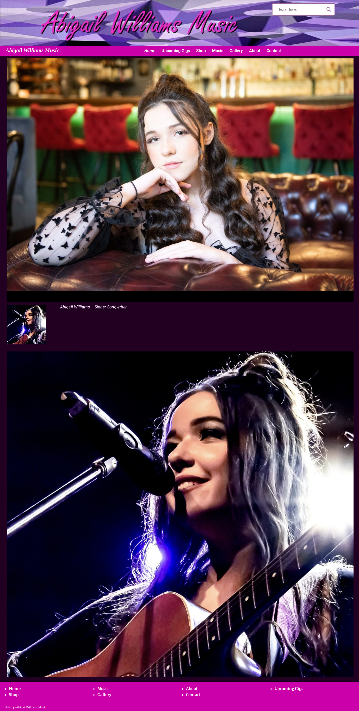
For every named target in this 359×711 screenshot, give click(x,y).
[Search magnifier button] (328, 9)
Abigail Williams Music (32, 50)
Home (149, 50)
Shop (201, 50)
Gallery (236, 50)
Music (217, 50)
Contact (274, 50)
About (254, 50)
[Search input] (301, 9)
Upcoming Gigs (176, 50)
